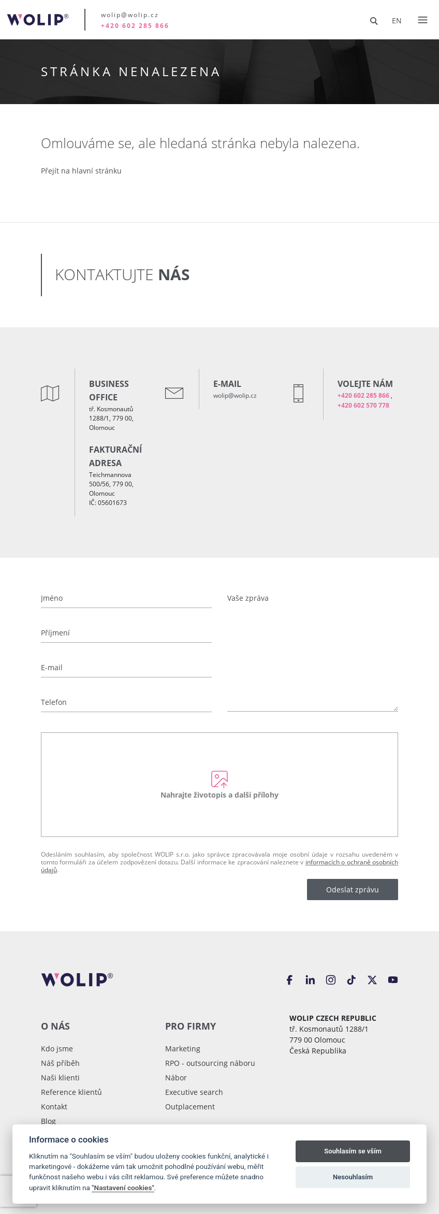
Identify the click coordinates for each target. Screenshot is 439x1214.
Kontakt (54, 1106)
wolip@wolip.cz (130, 14)
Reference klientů (71, 1092)
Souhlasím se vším (353, 1151)
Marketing (182, 1048)
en (397, 20)
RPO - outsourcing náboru (210, 1063)
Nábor (176, 1077)
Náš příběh (60, 1063)
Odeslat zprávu (352, 889)
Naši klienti (60, 1077)
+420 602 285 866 (135, 25)
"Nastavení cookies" (123, 1187)
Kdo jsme (57, 1048)
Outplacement (190, 1106)
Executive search (194, 1092)
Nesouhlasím (353, 1177)
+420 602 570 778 (363, 405)
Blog (48, 1121)
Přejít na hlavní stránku (81, 171)
